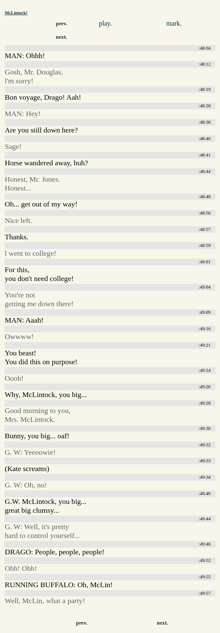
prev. (61, 23)
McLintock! (16, 12)
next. (61, 37)
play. (105, 23)
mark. (174, 23)
